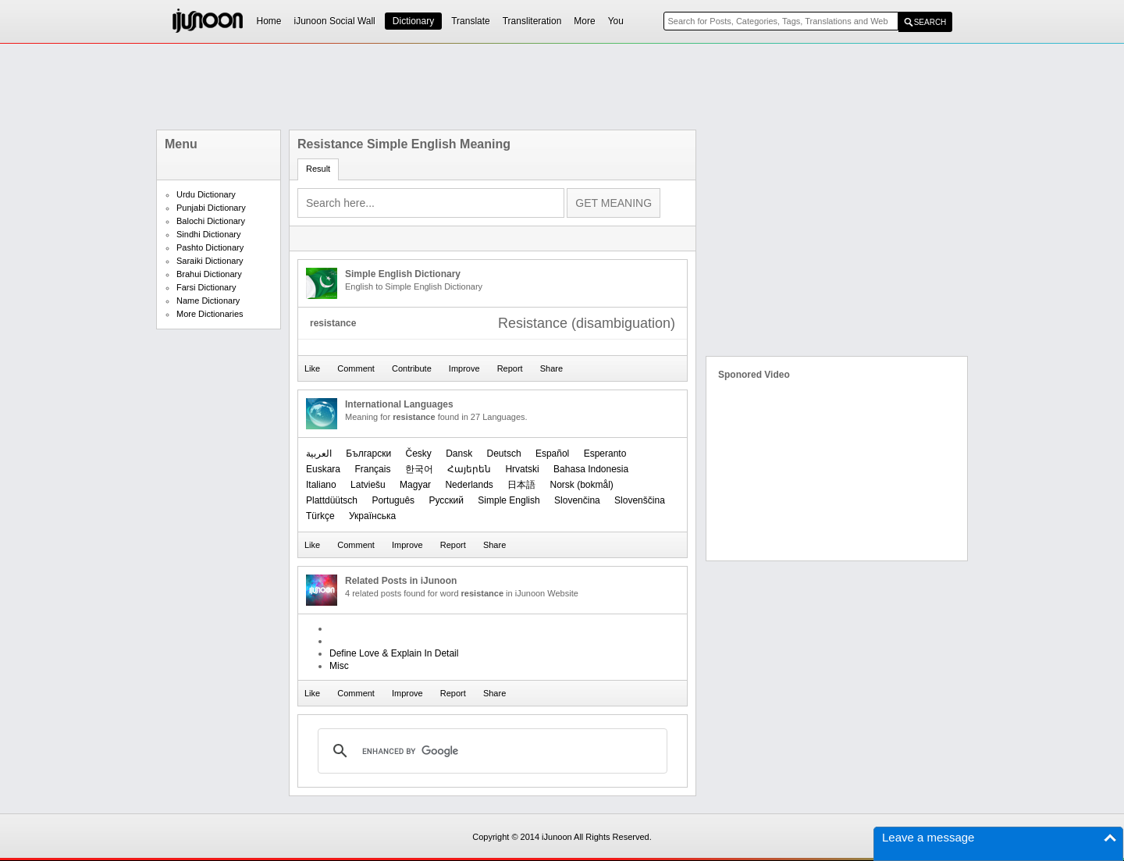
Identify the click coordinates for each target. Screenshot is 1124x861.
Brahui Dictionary (209, 274)
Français (372, 469)
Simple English (508, 500)
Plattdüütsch (331, 500)
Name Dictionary (208, 300)
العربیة (319, 453)
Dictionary (413, 21)
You (616, 21)
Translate (470, 21)
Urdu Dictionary (206, 194)
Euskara (323, 469)
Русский (446, 500)
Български (368, 453)
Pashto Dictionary (210, 247)
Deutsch (504, 453)
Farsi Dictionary (206, 287)
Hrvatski (522, 469)
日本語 (521, 484)
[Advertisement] (562, 87)
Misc (339, 665)
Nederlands (469, 484)
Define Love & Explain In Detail (393, 653)
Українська (372, 516)
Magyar (415, 484)
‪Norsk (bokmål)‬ (582, 484)
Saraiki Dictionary (210, 260)
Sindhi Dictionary (208, 234)
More (584, 21)
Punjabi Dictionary (211, 207)
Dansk (459, 453)
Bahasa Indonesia (590, 469)
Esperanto (605, 453)
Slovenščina (639, 500)
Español (552, 453)
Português (393, 500)
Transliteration (532, 21)
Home (269, 21)
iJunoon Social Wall (334, 21)
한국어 (419, 469)
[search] (490, 751)
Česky (418, 453)
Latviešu (368, 484)
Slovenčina (577, 500)
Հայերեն (469, 469)
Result (318, 168)
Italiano (321, 484)
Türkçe (320, 516)
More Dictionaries (210, 313)
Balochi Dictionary (210, 221)
